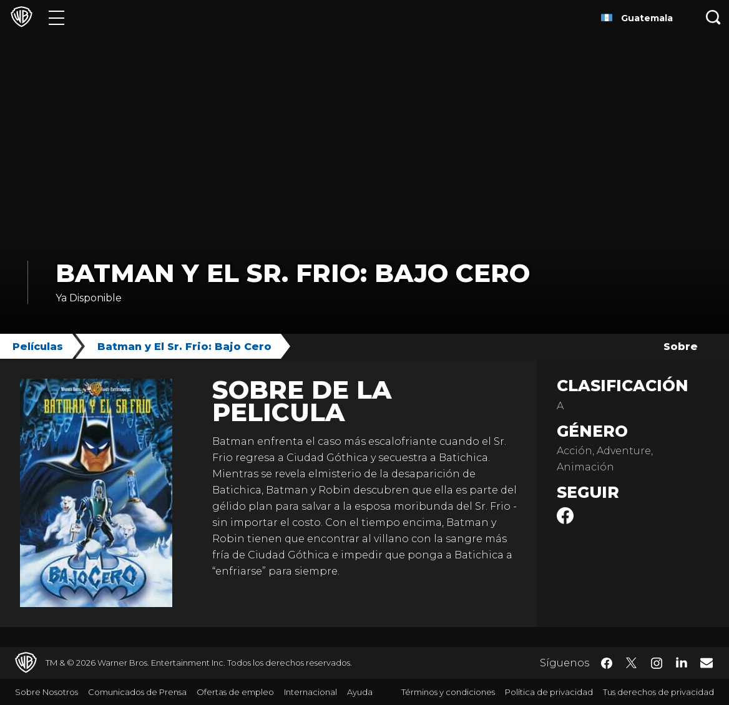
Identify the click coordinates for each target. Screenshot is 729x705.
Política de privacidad (549, 692)
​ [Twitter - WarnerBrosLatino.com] (631, 663)
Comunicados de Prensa (137, 692)
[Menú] (56, 17)
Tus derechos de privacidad (658, 692)
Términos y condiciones (448, 692)
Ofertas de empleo (235, 692)
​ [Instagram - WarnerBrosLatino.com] (656, 663)
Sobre (680, 346)
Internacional (310, 692)
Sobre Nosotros (46, 692)
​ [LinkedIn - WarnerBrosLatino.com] (681, 662)
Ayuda (360, 692)
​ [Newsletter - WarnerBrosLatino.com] (706, 662)
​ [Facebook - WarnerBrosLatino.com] (606, 663)
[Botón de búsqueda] (713, 17)
